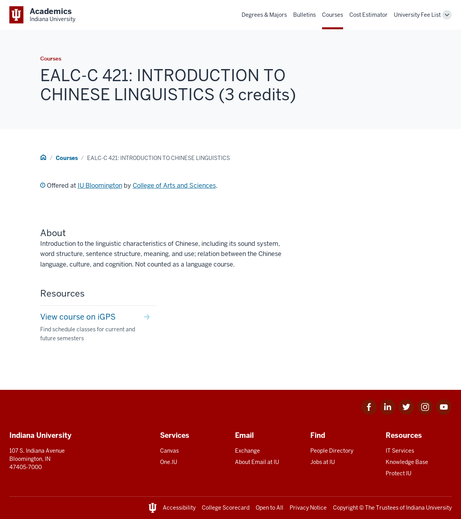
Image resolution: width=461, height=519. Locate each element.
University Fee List (417, 14)
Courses (332, 14)
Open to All (269, 507)
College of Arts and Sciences (174, 185)
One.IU (168, 462)
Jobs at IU (322, 462)
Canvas (169, 450)
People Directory (331, 450)
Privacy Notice (308, 507)
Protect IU (398, 473)
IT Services (400, 450)
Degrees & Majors (264, 14)
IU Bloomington (100, 185)
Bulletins (304, 14)
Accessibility (179, 507)
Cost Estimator (368, 14)
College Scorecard (225, 507)
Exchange (247, 450)
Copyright (345, 507)
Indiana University (429, 507)
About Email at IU (257, 462)
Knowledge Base (407, 462)
